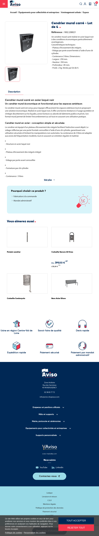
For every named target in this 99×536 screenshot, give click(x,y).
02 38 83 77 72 (49, 392)
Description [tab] (14, 92)
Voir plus (48, 179)
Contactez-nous (48, 476)
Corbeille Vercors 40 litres (62, 252)
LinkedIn (59, 467)
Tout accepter (76, 520)
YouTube (43, 467)
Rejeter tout (76, 527)
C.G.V (50, 500)
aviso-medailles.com (49, 454)
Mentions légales (49, 504)
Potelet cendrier (13, 252)
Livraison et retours (49, 497)
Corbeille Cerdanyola (16, 298)
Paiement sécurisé (49, 512)
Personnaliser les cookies (35, 532)
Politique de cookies (13, 532)
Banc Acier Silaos (58, 298)
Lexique (49, 493)
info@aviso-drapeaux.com (49, 397)
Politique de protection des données (49, 508)
